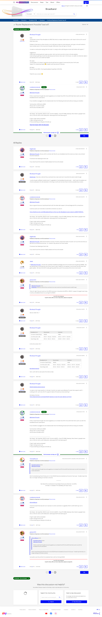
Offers (58, 2)
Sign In (86, 2)
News (42, 2)
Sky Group (80, 609)
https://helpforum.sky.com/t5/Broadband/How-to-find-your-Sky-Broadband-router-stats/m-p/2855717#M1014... (57, 212)
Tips (47, 2)
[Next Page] (55, 135)
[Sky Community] (22, 2)
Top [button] (99, 609)
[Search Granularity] (31, 14)
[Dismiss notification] (87, 6)
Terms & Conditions (32, 609)
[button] (86, 34)
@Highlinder (33, 177)
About (52, 2)
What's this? (22, 41)
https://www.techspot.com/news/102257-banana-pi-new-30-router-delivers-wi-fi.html (50, 396)
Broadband (51, 9)
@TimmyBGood (33, 502)
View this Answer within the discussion (39, 124)
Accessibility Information (56, 609)
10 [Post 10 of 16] (32, 376)
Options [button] (84, 24)
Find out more (52, 89)
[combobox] (54, 14)
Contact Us (73, 609)
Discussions (34, 2)
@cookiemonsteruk (34, 368)
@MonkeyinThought (34, 92)
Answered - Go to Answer (21, 29)
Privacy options (23, 609)
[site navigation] (14, 2)
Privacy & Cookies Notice (43, 609)
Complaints (66, 609)
